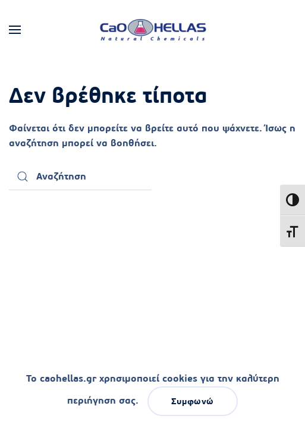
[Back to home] (152, 29)
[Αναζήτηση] (80, 176)
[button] (15, 29)
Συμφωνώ (192, 401)
